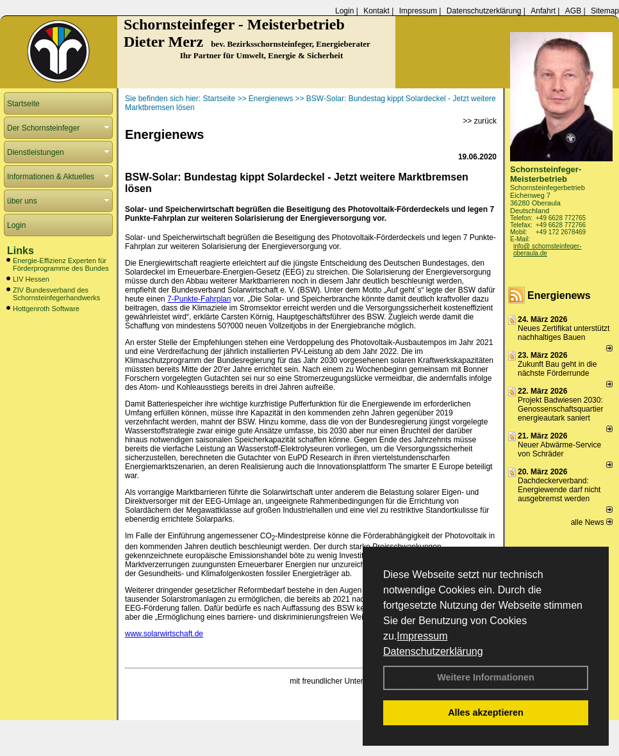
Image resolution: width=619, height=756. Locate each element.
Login (344, 10)
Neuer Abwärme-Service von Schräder (559, 449)
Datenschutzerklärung (433, 651)
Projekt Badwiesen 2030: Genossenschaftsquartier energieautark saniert (560, 409)
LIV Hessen (31, 279)
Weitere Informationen (485, 677)
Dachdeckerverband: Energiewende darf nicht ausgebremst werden (559, 489)
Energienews (559, 295)
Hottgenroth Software (46, 308)
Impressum (422, 636)
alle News (592, 522)
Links (20, 250)
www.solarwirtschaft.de (164, 633)
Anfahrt (543, 10)
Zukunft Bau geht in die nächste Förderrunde (557, 369)
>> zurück (480, 121)
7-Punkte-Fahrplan (199, 298)
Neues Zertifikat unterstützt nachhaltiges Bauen (563, 333)
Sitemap (605, 10)
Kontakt (376, 10)
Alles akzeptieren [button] (486, 712)
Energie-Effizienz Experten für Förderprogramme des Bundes (61, 264)
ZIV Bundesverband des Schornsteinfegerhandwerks (56, 294)
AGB (573, 10)
